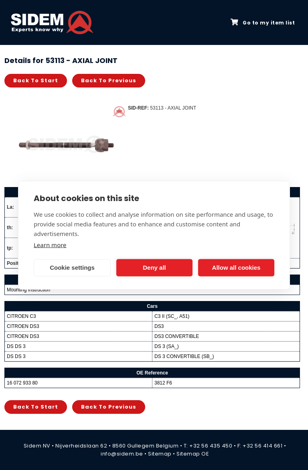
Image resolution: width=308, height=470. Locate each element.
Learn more (50, 244)
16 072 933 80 (22, 383)
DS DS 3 (16, 346)
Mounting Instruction (28, 290)
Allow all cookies (236, 267)
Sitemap (160, 454)
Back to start (35, 80)
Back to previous (108, 80)
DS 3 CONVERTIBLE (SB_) (184, 356)
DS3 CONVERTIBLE (176, 336)
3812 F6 (163, 383)
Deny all (154, 267)
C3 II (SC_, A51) (171, 316)
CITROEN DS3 (23, 326)
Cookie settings (72, 267)
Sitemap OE (192, 454)
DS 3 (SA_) (166, 346)
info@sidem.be (122, 454)
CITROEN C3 (21, 316)
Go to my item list (263, 22)
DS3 (159, 326)
